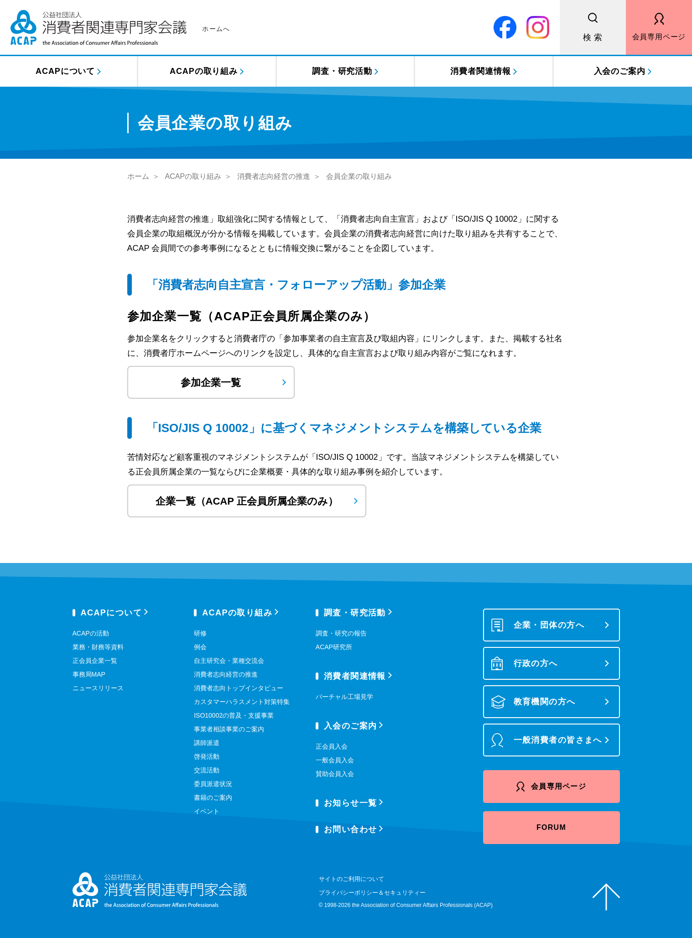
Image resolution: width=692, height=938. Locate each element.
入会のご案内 (619, 71)
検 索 (593, 37)
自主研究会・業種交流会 (229, 660)
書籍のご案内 (213, 797)
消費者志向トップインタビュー (238, 688)
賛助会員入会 (335, 773)
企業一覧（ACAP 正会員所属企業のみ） (247, 501)
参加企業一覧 (211, 382)
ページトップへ (606, 897)
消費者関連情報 (480, 71)
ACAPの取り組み (204, 71)
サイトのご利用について (351, 878)
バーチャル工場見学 (344, 696)
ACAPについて (65, 71)
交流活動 (206, 770)
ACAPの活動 (91, 633)
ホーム (138, 176)
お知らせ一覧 (350, 803)
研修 (200, 633)
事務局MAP (89, 674)
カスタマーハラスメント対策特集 (242, 701)
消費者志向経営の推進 (273, 176)
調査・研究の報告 (341, 633)
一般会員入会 (335, 760)
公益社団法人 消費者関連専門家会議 (120, 27)
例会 (200, 647)
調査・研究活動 (342, 71)
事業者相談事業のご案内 (229, 729)
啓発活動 (206, 756)
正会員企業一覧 (95, 660)
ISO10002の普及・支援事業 (234, 715)
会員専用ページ (659, 37)
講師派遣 (206, 742)
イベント (206, 811)
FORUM (551, 827)
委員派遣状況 (213, 783)
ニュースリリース (98, 688)
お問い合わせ (350, 829)
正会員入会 (332, 746)
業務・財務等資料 (98, 647)
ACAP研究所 (334, 647)
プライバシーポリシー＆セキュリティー (372, 892)
